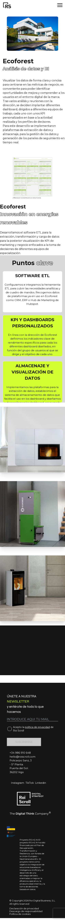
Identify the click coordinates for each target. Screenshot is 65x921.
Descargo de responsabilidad (25, 911)
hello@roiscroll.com (22, 756)
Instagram (17, 782)
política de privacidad (37, 727)
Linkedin (40, 782)
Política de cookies (20, 914)
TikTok (29, 782)
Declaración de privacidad (24, 908)
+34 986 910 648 (20, 752)
